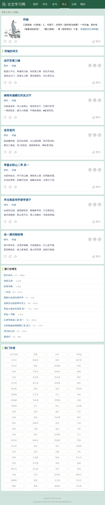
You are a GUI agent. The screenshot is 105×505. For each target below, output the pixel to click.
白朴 (57, 354)
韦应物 (35, 400)
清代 (14, 292)
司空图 (35, 463)
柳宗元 (14, 469)
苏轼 (57, 360)
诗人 (64, 4)
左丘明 (57, 480)
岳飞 (57, 394)
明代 (6, 66)
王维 (79, 423)
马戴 (14, 475)
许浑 (79, 412)
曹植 (35, 486)
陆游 (35, 366)
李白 (57, 406)
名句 (54, 4)
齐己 (35, 406)
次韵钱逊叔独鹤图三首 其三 (17, 325)
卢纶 (79, 452)
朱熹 (79, 366)
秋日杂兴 (8, 275)
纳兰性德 (14, 354)
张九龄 (35, 469)
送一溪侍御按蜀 (13, 234)
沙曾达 (20, 314)
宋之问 (79, 457)
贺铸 (57, 389)
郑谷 (35, 434)
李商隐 (57, 400)
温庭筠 (35, 423)
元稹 (79, 400)
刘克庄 (14, 366)
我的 (82, 4)
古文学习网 (16, 4)
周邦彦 (14, 389)
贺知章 (57, 475)
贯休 (79, 417)
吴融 (57, 452)
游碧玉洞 (8, 281)
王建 (35, 429)
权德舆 (57, 440)
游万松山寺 (9, 331)
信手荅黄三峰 (12, 60)
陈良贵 (24, 331)
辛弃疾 (35, 371)
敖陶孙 (22, 275)
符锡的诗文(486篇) (89, 29)
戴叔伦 (35, 440)
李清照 (79, 389)
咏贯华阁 (8, 286)
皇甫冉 (79, 446)
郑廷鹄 (33, 320)
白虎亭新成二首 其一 (14, 320)
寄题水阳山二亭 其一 (16, 164)
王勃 (35, 475)
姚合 (57, 412)
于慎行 (36, 309)
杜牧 (14, 417)
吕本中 (40, 326)
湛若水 (35, 303)
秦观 (79, 371)
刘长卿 (57, 417)
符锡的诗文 (11, 51)
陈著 (14, 371)
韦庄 (57, 446)
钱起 (57, 429)
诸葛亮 (57, 486)
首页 (4, 12)
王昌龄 (35, 457)
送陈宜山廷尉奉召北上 (15, 303)
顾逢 (19, 337)
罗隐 (14, 434)
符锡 (16, 12)
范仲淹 (57, 377)
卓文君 (79, 486)
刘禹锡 (14, 406)
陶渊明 (14, 480)
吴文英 (14, 383)
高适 (14, 463)
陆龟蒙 (14, 400)
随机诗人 (15, 41)
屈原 (35, 480)
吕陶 (32, 298)
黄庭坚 (35, 360)
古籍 (74, 4)
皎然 (35, 417)
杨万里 (79, 360)
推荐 (35, 4)
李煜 (79, 394)
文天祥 (35, 394)
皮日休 (14, 446)
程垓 (35, 389)
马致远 (79, 354)
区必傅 (18, 281)
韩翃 (79, 469)
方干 (79, 434)
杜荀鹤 (57, 434)
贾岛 (14, 423)
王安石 (14, 360)
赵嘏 (79, 463)
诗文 (45, 4)
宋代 (16, 275)
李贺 (57, 469)
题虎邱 (7, 337)
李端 (57, 463)
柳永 (79, 383)
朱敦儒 (57, 383)
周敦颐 (14, 394)
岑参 (79, 429)
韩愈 (14, 429)
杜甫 (14, 412)
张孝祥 (57, 371)
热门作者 (9, 347)
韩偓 (79, 440)
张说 (35, 452)
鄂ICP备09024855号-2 (64, 502)
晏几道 (35, 383)
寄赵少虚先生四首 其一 (15, 309)
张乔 (14, 452)
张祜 (35, 446)
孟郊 (57, 423)
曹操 (14, 486)
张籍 (35, 412)
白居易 (79, 406)
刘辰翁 (35, 377)
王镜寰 (18, 287)
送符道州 (9, 130)
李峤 (14, 457)
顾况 (57, 457)
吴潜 (14, 377)
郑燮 (35, 354)
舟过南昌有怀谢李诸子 (17, 199)
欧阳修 (57, 366)
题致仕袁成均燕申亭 (14, 297)
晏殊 (79, 377)
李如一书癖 (9, 314)
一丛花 (7, 292)
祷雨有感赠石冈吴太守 (17, 95)
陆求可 (20, 292)
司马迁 (79, 480)
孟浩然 (14, 440)
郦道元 (79, 475)
